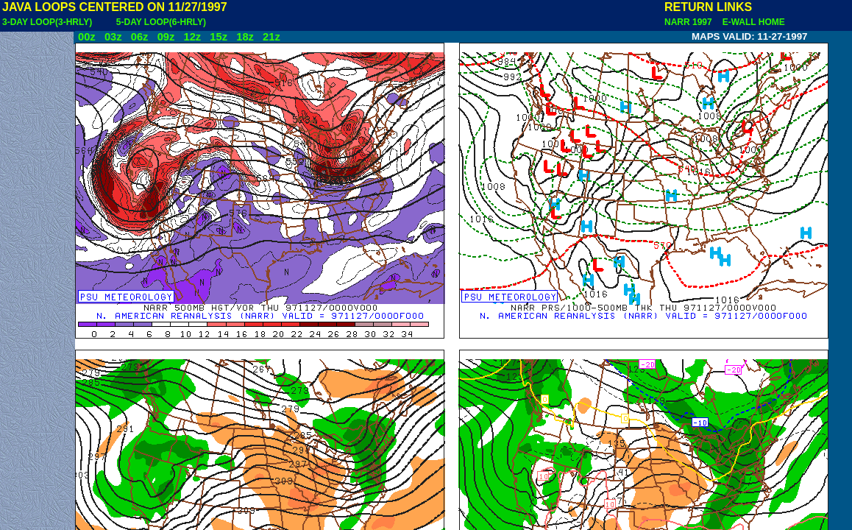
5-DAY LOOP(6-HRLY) (161, 22)
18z (245, 37)
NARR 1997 (689, 22)
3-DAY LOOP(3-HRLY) (47, 22)
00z (87, 37)
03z (113, 37)
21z (271, 37)
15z (218, 37)
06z (140, 37)
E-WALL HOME (751, 22)
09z (166, 37)
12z (192, 37)
